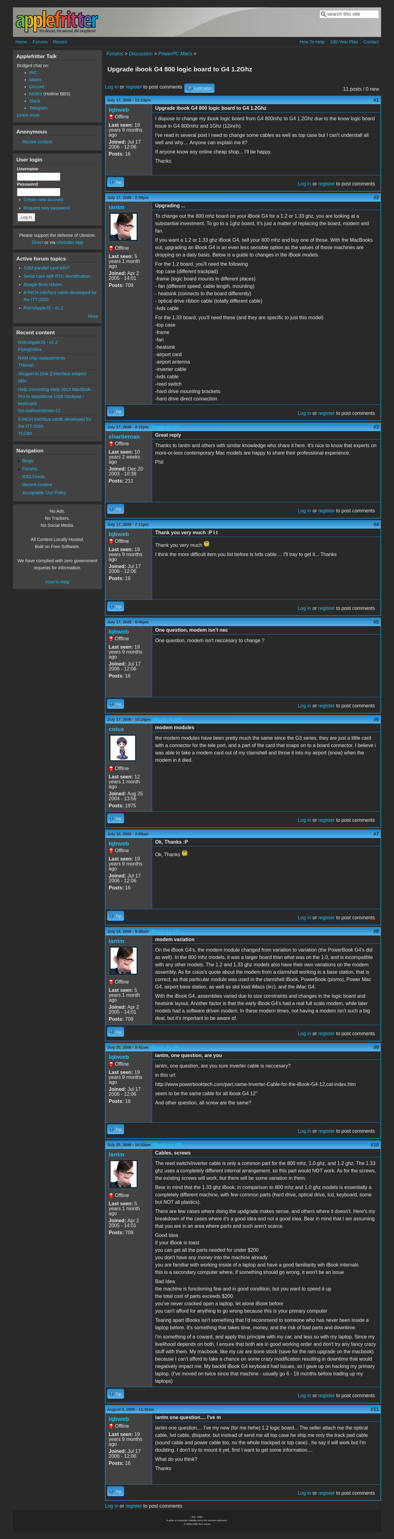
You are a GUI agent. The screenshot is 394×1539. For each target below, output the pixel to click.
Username (29, 168)
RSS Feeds (33, 476)
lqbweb (119, 109)
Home (21, 41)
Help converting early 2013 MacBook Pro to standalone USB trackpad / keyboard (54, 396)
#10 (375, 1144)
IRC (33, 72)
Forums (40, 41)
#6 (376, 719)
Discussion (140, 53)
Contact (371, 41)
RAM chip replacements (41, 358)
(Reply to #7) (164, 931)
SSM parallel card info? (47, 267)
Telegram (38, 107)
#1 (376, 100)
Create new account (43, 199)
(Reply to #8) (164, 1047)
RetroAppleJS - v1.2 (43, 307)
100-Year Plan (344, 41)
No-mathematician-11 (39, 410)
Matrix (35, 79)
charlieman (124, 436)
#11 (375, 1409)
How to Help (57, 581)
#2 (376, 197)
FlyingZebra (30, 349)
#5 (376, 622)
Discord (36, 86)
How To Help (312, 41)
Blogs (27, 460)
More (93, 316)
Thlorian (26, 365)
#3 (376, 427)
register (134, 86)
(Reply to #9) (167, 1144)
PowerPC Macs (175, 53)
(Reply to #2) (165, 427)
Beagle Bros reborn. (43, 284)
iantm (116, 207)
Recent (60, 41)
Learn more (28, 115)
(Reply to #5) (167, 719)
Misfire (35, 93)
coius (116, 729)
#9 (376, 1047)
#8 (376, 931)
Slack (34, 100)
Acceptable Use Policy (44, 492)
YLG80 (25, 433)
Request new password (47, 207)
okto (22, 380)
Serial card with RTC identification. (57, 276)
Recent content (37, 141)
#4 (376, 524)
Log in (112, 86)
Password (29, 184)
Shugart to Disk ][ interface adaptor (52, 373)
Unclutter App (70, 242)
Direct (37, 242)
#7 (376, 834)
